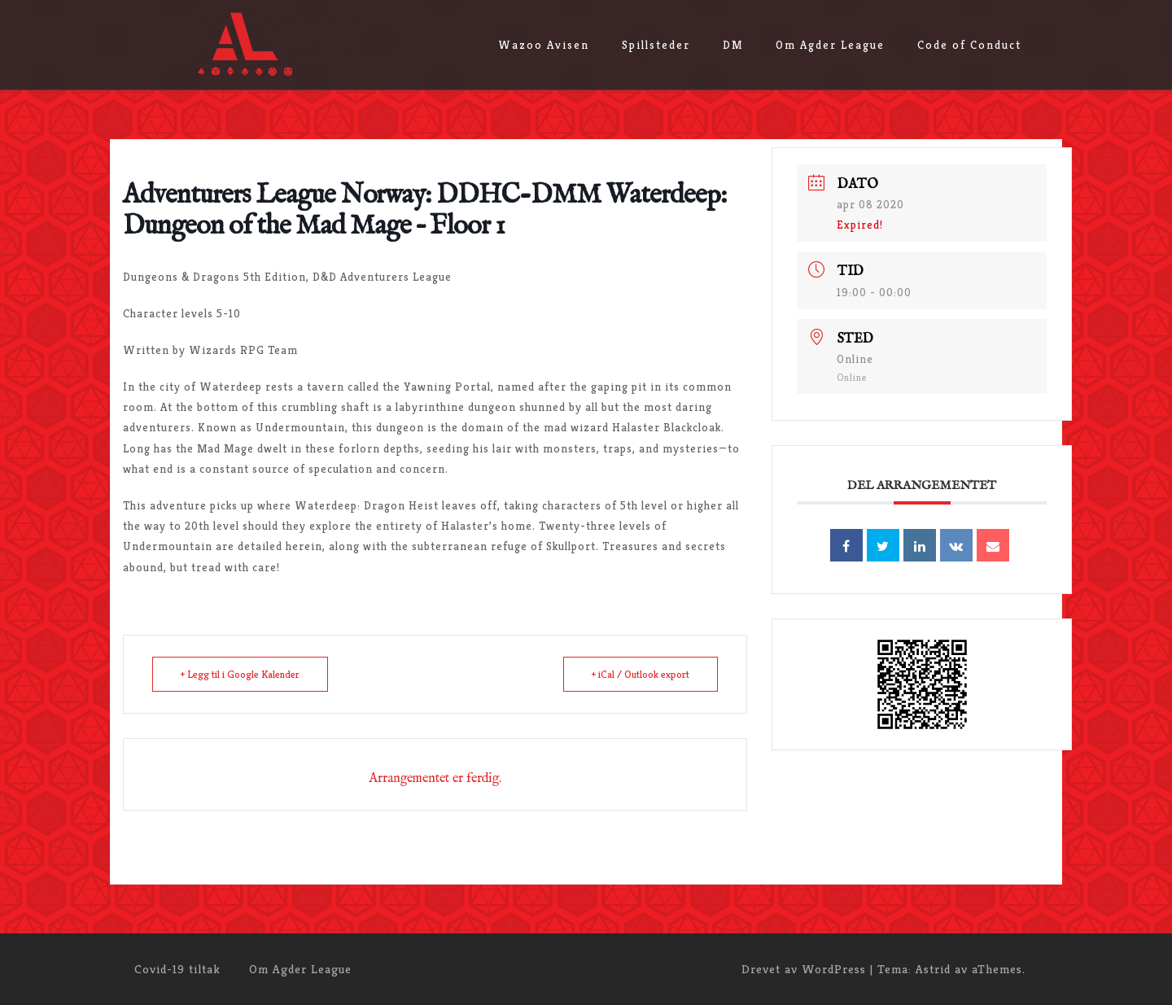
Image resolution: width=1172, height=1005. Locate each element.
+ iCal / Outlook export (640, 674)
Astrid (933, 969)
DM (733, 44)
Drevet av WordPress (803, 969)
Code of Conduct (969, 44)
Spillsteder (656, 44)
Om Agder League (830, 44)
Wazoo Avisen (543, 44)
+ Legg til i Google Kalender (240, 674)
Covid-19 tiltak (177, 969)
